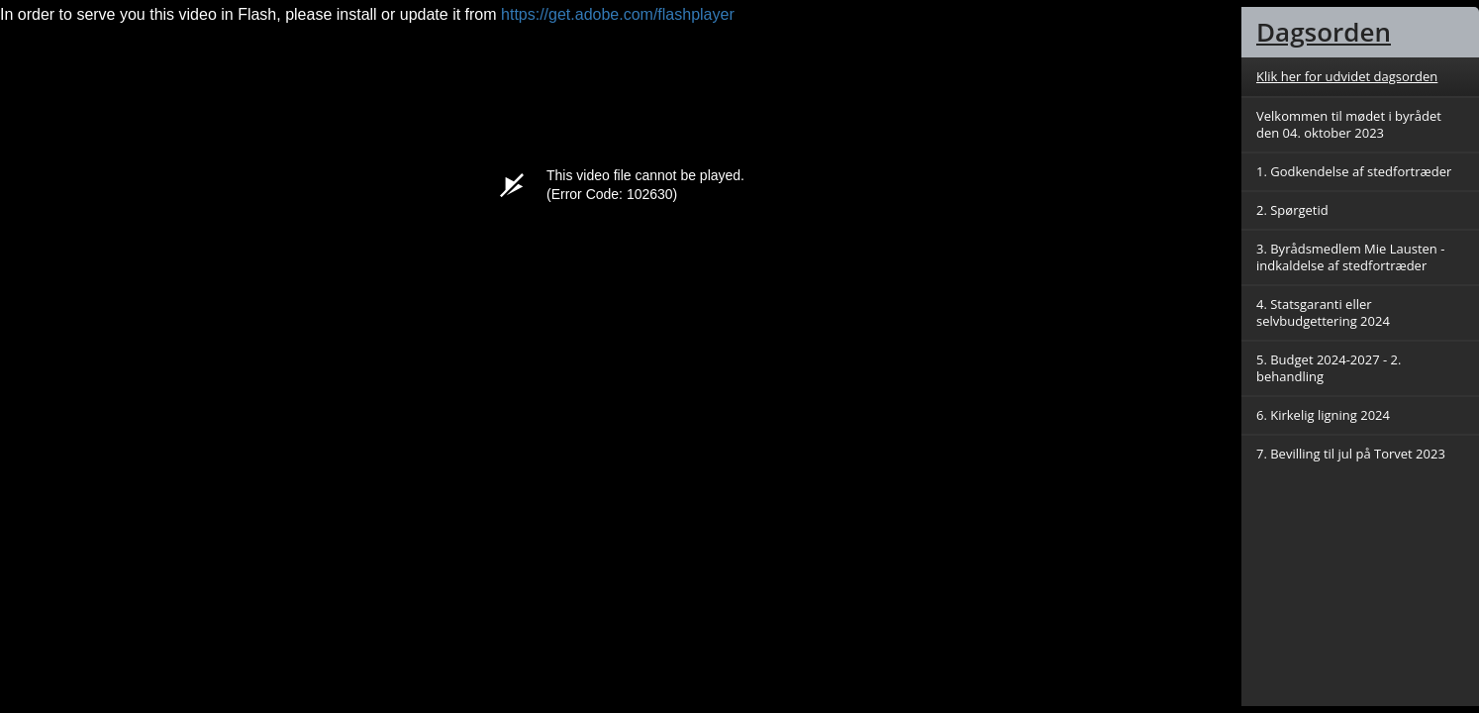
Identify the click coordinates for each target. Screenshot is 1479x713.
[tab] (1360, 32)
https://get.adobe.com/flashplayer (618, 14)
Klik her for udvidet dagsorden (1346, 76)
